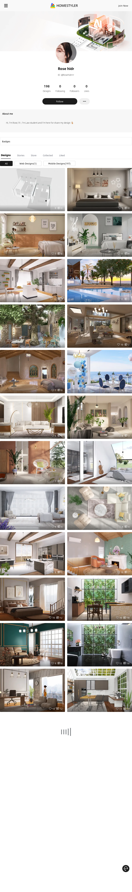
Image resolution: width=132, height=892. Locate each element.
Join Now (123, 5)
